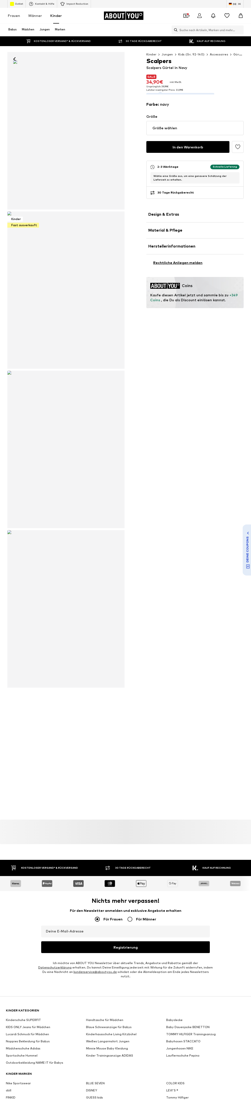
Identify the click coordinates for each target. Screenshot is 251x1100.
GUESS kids (94, 744)
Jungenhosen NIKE (179, 694)
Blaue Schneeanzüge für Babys (109, 673)
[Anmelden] (199, 16)
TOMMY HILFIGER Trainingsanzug (191, 680)
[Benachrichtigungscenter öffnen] (213, 16)
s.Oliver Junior (96, 772)
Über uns (25, 896)
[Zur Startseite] (123, 16)
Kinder (56, 15)
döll (8, 736)
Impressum (158, 896)
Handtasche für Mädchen (104, 666)
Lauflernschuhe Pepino (183, 702)
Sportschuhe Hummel (22, 702)
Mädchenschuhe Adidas (23, 694)
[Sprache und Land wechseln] (235, 4)
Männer (35, 15)
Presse (45, 896)
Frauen (14, 15)
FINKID (10, 744)
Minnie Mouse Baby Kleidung (107, 694)
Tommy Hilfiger (177, 744)
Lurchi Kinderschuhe (180, 758)
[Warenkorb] (241, 16)
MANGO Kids (15, 765)
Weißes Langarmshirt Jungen (107, 687)
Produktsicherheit (218, 896)
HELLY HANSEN (17, 758)
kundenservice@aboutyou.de (95, 618)
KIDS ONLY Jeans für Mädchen (28, 673)
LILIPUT (91, 758)
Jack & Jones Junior (20, 751)
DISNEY (91, 736)
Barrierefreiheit (185, 896)
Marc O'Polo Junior (100, 765)
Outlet (16, 4)
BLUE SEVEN (95, 729)
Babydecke (174, 666)
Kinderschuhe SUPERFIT (23, 666)
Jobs (61, 896)
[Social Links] (11, 822)
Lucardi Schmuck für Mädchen (27, 680)
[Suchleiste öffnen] (174, 30)
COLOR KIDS (175, 729)
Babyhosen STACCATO (183, 687)
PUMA (10, 772)
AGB (138, 896)
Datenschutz (117, 896)
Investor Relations (86, 896)
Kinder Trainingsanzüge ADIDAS (109, 702)
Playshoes (173, 765)
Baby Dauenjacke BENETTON (188, 673)
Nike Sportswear (18, 729)
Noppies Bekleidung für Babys (28, 687)
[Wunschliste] (227, 16)
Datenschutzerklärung (55, 613)
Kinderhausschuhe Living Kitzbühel (111, 680)
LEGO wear (174, 751)
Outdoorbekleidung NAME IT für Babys (34, 709)
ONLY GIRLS (95, 751)
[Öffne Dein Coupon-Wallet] (186, 16)
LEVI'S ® (172, 736)
